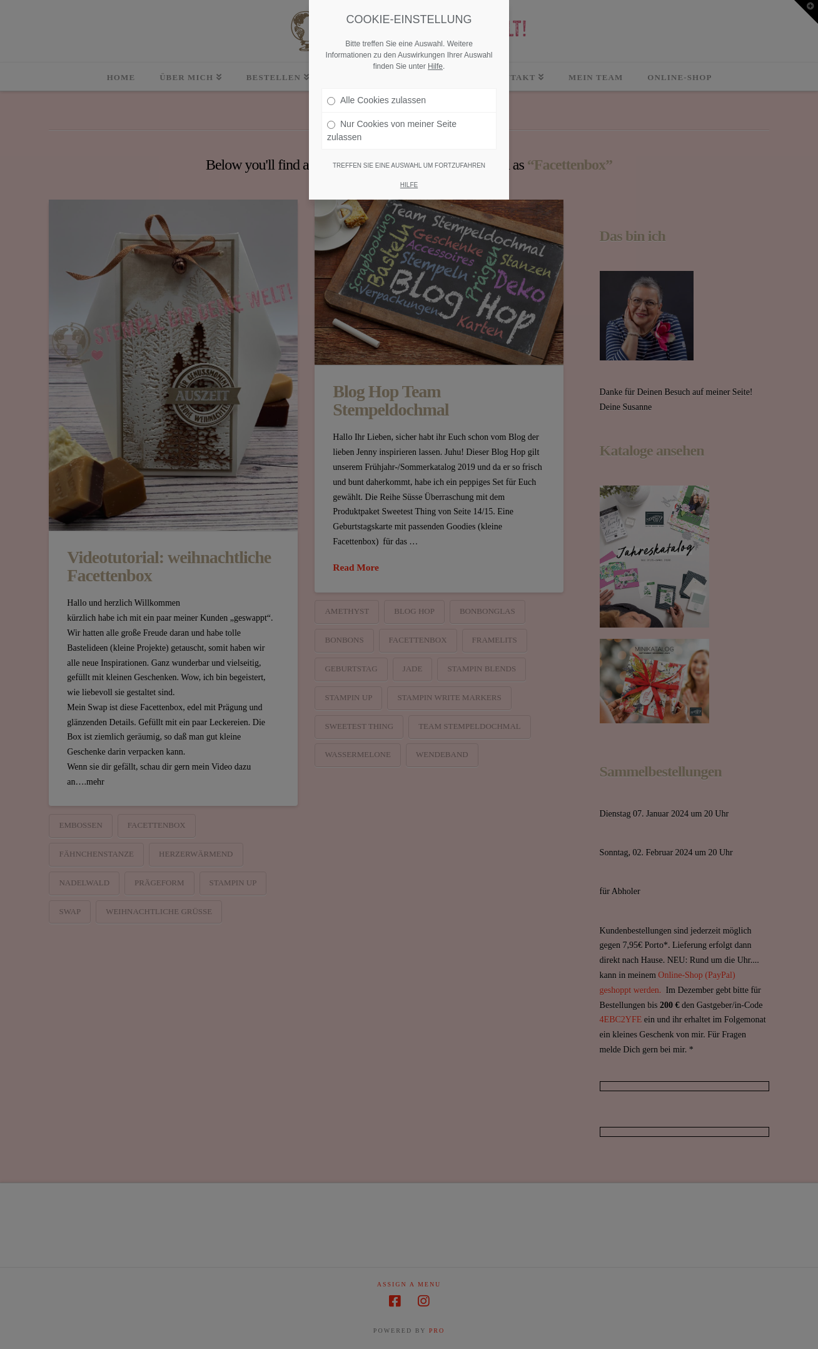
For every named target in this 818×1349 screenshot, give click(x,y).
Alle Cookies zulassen (376, 100)
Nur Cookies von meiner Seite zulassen (392, 130)
